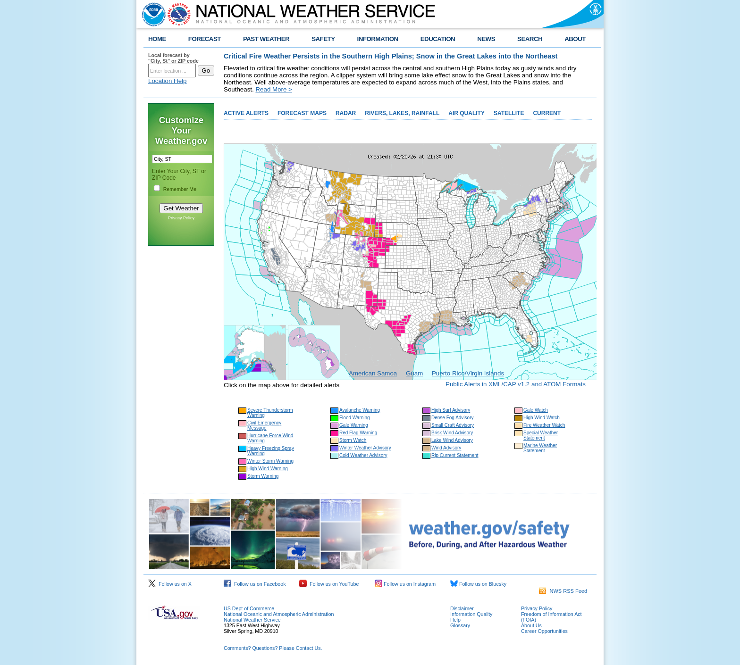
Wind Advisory (446, 447)
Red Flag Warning (358, 432)
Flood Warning (354, 417)
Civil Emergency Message (264, 425)
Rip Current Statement (455, 455)
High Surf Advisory (450, 410)
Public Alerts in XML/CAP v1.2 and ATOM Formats (516, 384)
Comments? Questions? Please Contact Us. (273, 648)
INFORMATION (377, 38)
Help (455, 620)
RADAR (346, 113)
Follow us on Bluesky (478, 584)
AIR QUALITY (466, 113)
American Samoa (373, 373)
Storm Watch (352, 440)
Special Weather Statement (540, 435)
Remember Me (179, 189)
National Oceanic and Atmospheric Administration (279, 614)
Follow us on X (170, 584)
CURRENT (547, 113)
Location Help (167, 80)
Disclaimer (462, 608)
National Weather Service (252, 620)
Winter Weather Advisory (365, 447)
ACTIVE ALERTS (246, 113)
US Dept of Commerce (249, 608)
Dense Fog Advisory (452, 417)
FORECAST (204, 38)
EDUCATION (437, 38)
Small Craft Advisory (452, 425)
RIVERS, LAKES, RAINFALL (402, 113)
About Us (531, 625)
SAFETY (323, 38)
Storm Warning (262, 476)
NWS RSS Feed (563, 591)
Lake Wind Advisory (452, 440)
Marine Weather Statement (540, 448)
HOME (157, 38)
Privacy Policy (181, 218)
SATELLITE (509, 113)
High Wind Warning (267, 468)
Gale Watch (535, 410)
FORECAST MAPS (302, 113)
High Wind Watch (541, 417)
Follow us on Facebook (255, 584)
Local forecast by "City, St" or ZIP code (173, 58)
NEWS (486, 38)
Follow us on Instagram (405, 584)
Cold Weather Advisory (363, 455)
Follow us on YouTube (329, 584)
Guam (414, 373)
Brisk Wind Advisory (452, 432)
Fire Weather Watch (544, 425)
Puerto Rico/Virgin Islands (468, 373)
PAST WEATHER (266, 38)
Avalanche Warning (359, 410)
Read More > (273, 89)
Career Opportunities (544, 631)
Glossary (460, 625)
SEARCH (529, 38)
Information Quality (471, 614)
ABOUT (575, 38)
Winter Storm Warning (270, 461)
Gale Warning (353, 425)
